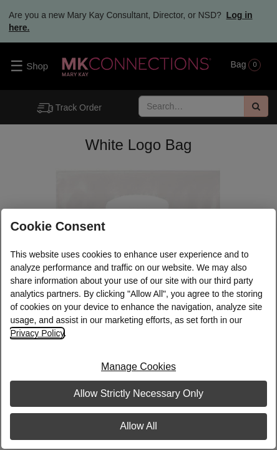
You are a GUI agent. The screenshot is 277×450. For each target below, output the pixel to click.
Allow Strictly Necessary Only (138, 393)
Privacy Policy (37, 333)
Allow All (138, 426)
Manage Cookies (138, 366)
